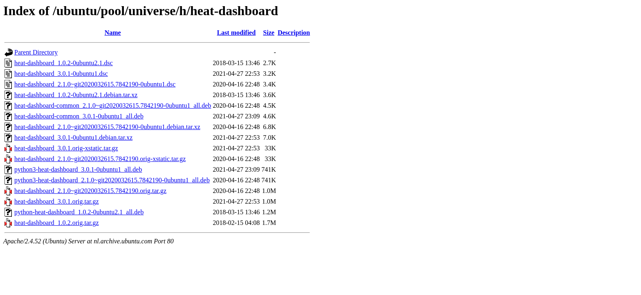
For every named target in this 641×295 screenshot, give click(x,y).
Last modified (236, 32)
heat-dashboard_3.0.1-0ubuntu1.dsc (61, 73)
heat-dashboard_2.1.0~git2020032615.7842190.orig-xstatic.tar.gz (100, 158)
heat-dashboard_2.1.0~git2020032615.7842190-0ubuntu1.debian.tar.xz (107, 126)
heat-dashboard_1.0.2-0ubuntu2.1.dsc (63, 62)
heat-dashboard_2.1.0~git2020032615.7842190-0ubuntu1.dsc (94, 84)
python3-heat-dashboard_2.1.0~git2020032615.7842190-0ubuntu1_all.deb (112, 180)
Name (113, 32)
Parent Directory (36, 52)
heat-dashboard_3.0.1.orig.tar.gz (56, 201)
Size (269, 32)
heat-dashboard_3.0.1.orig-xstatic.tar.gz (66, 148)
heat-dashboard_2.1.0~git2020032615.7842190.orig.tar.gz (90, 190)
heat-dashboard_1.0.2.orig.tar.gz (56, 222)
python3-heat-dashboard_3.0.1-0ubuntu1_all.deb (78, 169)
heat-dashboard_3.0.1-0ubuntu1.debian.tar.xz (73, 137)
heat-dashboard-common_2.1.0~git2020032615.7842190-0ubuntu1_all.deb (112, 105)
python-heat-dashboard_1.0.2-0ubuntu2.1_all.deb (78, 212)
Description (294, 32)
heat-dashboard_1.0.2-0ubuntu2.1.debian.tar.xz (75, 94)
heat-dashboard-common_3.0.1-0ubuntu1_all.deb (78, 116)
